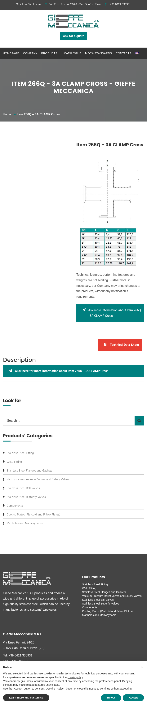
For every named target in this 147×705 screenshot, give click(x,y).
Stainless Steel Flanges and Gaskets (29, 470)
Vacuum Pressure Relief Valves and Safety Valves (38, 479)
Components (15, 505)
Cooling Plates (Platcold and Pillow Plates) (33, 514)
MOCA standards (98, 53)
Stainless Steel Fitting (20, 453)
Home (7, 114)
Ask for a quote (73, 36)
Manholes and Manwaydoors (25, 523)
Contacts (123, 53)
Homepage (11, 53)
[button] (142, 667)
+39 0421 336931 (118, 4)
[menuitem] (137, 53)
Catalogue (72, 53)
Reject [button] (111, 697)
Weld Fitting (14, 461)
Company (30, 53)
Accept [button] (133, 697)
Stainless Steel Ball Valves (23, 488)
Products (49, 53)
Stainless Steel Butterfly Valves (26, 496)
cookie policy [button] (75, 677)
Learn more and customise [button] (26, 697)
